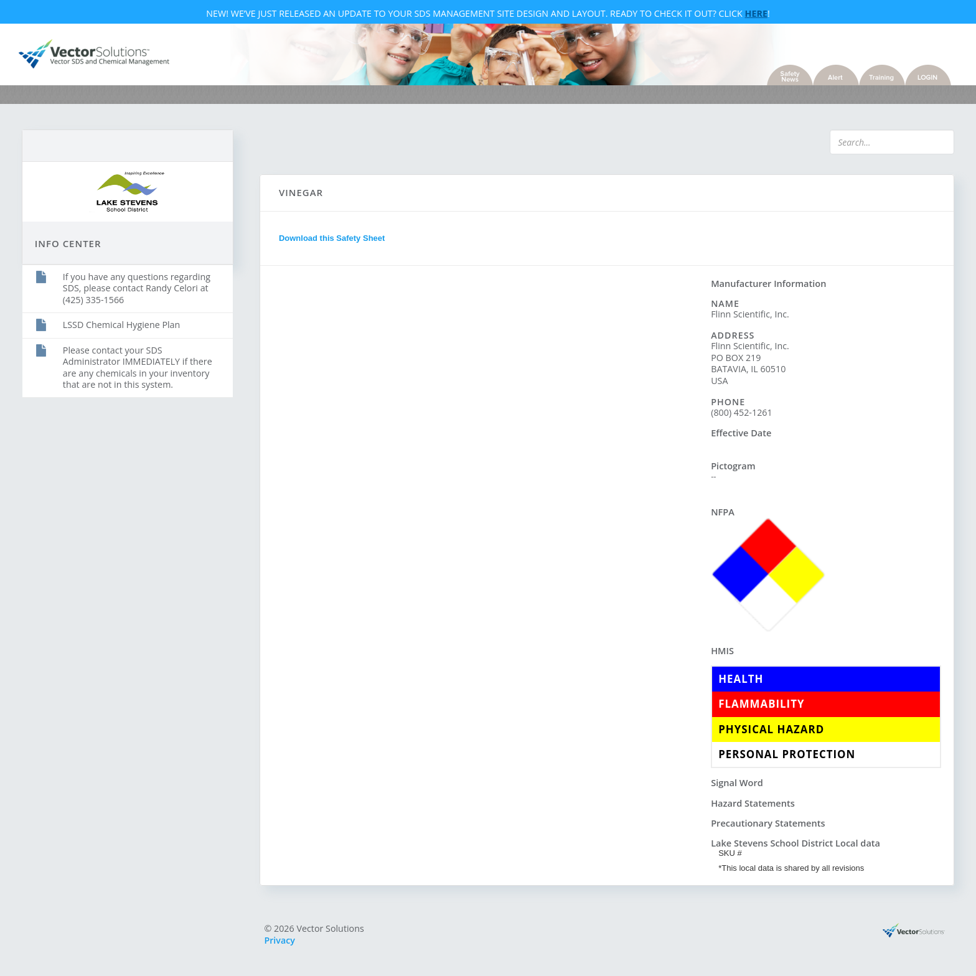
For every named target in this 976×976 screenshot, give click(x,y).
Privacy (283, 941)
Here (756, 15)
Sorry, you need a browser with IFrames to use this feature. (485, 502)
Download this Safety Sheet (335, 241)
